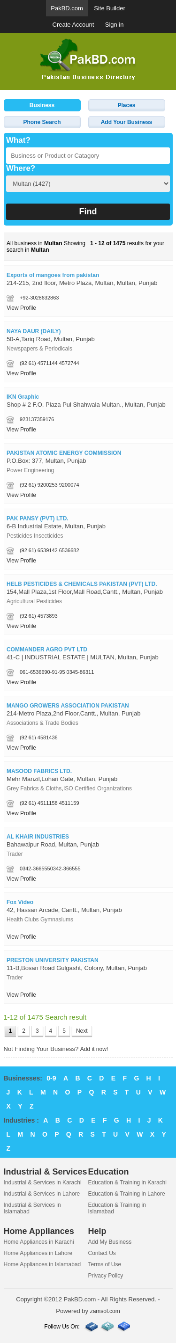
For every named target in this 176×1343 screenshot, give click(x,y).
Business (42, 105)
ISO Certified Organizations (97, 788)
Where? (20, 168)
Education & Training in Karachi (127, 1182)
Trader (15, 854)
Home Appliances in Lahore (38, 1253)
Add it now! (94, 1049)
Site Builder (109, 8)
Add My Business (110, 1242)
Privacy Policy (105, 1275)
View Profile (21, 308)
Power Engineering (30, 470)
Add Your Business (127, 122)
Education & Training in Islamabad (117, 1208)
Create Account (73, 24)
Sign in (114, 24)
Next (82, 1031)
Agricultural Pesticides (34, 601)
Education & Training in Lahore (126, 1193)
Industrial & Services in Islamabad (32, 1208)
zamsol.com (105, 1311)
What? (18, 140)
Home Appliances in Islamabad (42, 1264)
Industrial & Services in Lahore (42, 1193)
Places (126, 105)
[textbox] (88, 155)
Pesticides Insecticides (35, 536)
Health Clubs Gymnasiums (40, 919)
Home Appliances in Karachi (39, 1242)
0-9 (51, 1078)
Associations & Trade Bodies (42, 723)
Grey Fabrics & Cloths (34, 788)
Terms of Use (105, 1264)
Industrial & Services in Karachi (43, 1182)
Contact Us (102, 1253)
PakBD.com (67, 8)
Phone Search (42, 122)
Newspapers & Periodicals (39, 348)
